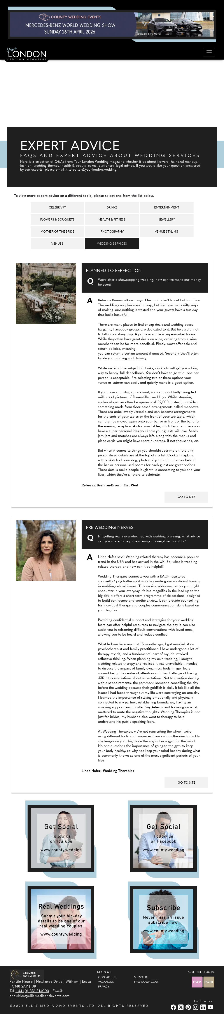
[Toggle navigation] (209, 52)
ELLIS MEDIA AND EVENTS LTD (60, 1006)
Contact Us (107, 977)
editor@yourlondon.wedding (95, 169)
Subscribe (141, 977)
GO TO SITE (186, 497)
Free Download (146, 982)
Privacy (103, 987)
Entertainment (166, 207)
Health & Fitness (112, 219)
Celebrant (57, 207)
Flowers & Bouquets (57, 219)
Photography (112, 231)
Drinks (112, 207)
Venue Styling (166, 231)
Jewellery (167, 219)
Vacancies (106, 982)
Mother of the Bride (57, 231)
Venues (57, 244)
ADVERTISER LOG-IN (201, 972)
